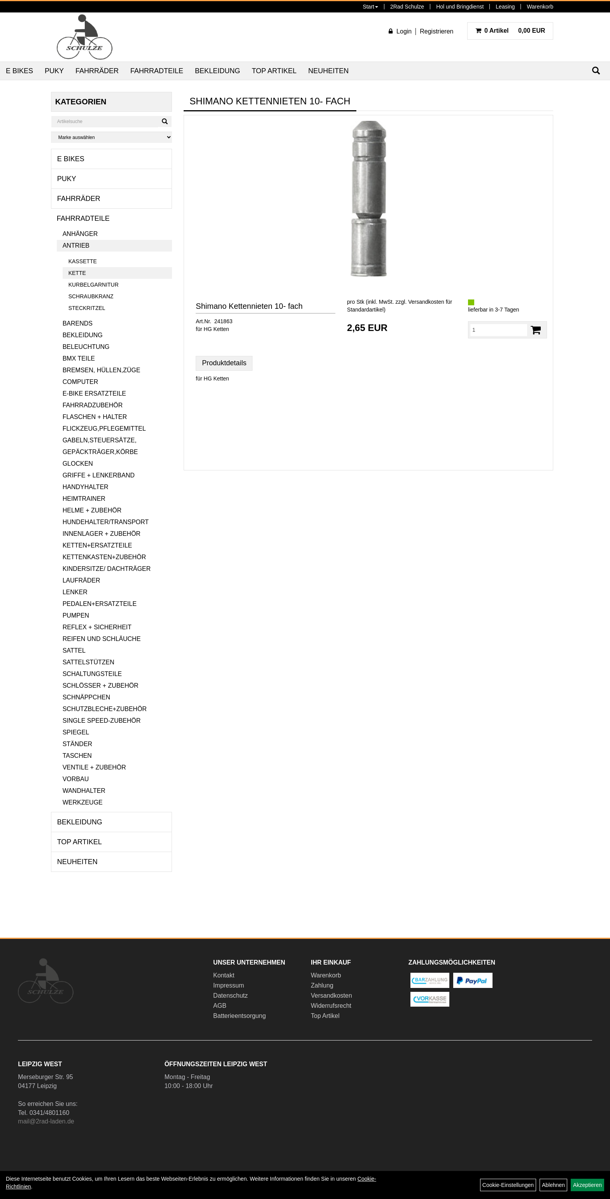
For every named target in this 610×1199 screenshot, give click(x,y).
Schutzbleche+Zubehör (105, 709)
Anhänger (80, 234)
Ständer (77, 744)
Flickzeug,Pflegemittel (104, 428)
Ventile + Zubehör (94, 767)
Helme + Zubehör (92, 510)
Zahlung (322, 985)
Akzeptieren (587, 1185)
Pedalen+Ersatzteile (100, 603)
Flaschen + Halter (95, 417)
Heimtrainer (84, 498)
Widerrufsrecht (331, 1005)
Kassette (82, 261)
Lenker (75, 592)
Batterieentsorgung (239, 1015)
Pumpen (76, 615)
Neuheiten (328, 71)
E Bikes (19, 71)
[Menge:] (498, 330)
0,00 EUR (510, 30)
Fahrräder (97, 71)
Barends (78, 323)
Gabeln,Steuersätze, (100, 440)
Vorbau (76, 779)
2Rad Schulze (407, 6)
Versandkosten (331, 995)
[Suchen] (165, 121)
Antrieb (76, 245)
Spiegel (76, 732)
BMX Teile (79, 358)
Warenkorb (540, 6)
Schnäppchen (86, 697)
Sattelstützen (88, 662)
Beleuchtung (86, 346)
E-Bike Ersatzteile (94, 393)
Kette (77, 273)
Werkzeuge (83, 802)
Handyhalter (86, 487)
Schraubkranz (91, 296)
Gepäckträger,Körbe (100, 452)
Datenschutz (230, 995)
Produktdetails (224, 363)
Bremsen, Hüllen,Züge (101, 370)
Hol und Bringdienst (460, 6)
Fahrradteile (156, 71)
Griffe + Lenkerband (99, 475)
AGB (219, 1005)
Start (370, 6)
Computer (80, 382)
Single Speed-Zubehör (102, 720)
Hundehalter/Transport (106, 522)
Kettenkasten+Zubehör (104, 557)
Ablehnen (553, 1185)
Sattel (74, 650)
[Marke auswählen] (111, 137)
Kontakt (223, 975)
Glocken (78, 463)
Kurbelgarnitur (93, 285)
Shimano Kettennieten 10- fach (249, 306)
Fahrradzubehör (93, 405)
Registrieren (436, 31)
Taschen (77, 755)
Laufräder (81, 580)
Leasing (505, 6)
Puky (54, 71)
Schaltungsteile (92, 674)
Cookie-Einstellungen (508, 1185)
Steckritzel (86, 308)
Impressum (228, 985)
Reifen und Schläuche (102, 639)
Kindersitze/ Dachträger (107, 568)
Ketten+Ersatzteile (97, 545)
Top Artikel (274, 71)
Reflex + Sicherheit (97, 627)
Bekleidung (217, 71)
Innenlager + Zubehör (101, 533)
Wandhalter (84, 790)
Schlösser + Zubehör (100, 685)
